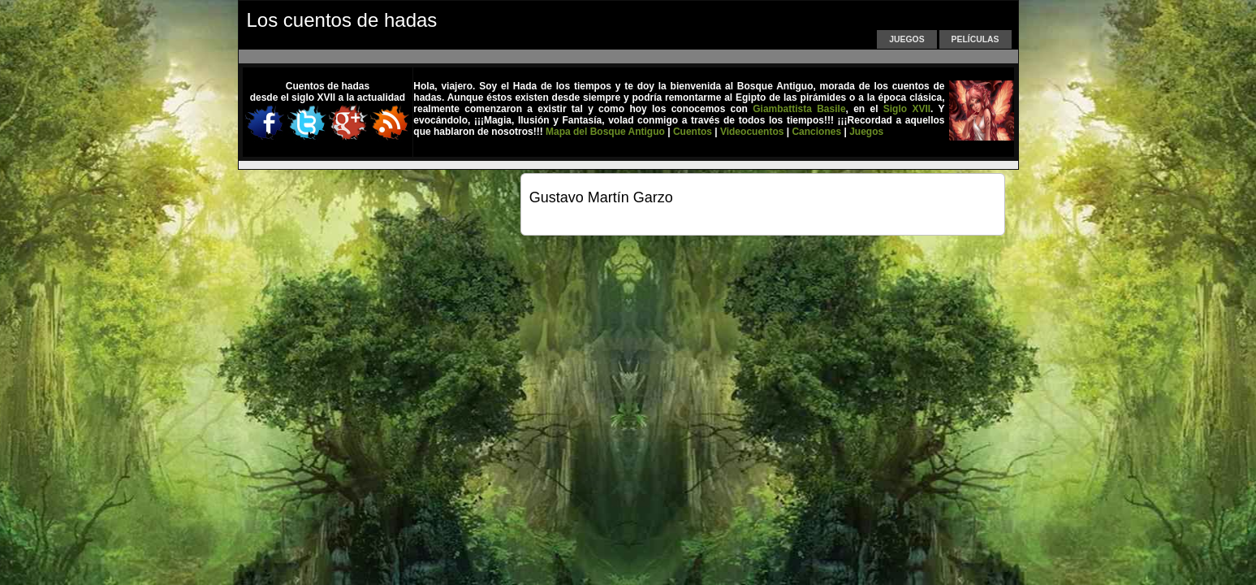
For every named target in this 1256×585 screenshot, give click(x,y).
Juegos (906, 39)
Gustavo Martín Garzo (601, 197)
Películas (975, 39)
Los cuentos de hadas (342, 20)
